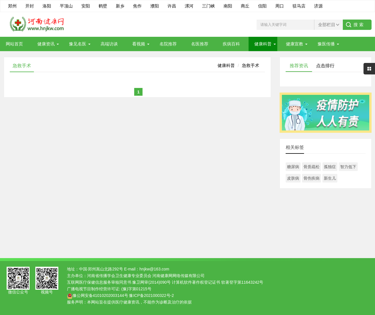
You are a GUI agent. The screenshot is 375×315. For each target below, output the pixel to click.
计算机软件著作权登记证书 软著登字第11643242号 (217, 282)
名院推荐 (168, 43)
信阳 (262, 5)
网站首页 (14, 43)
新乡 (120, 5)
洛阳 (47, 5)
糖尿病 (293, 166)
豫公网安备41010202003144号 (100, 295)
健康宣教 (294, 43)
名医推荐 (199, 43)
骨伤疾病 (311, 178)
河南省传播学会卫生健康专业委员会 (119, 275)
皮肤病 (293, 178)
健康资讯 (46, 43)
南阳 (228, 5)
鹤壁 (103, 5)
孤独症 (330, 166)
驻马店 (299, 5)
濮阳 (154, 5)
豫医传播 (326, 43)
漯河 (189, 5)
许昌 (172, 5)
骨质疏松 (311, 166)
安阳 (85, 5)
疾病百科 (231, 43)
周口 (279, 5)
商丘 (245, 5)
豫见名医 (77, 43)
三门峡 (208, 5)
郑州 (12, 5)
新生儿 (330, 178)
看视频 (138, 43)
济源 (318, 5)
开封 (29, 5)
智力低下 (348, 166)
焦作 (137, 5)
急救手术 (250, 65)
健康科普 (263, 43)
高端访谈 (109, 43)
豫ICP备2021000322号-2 (151, 295)
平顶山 (66, 5)
